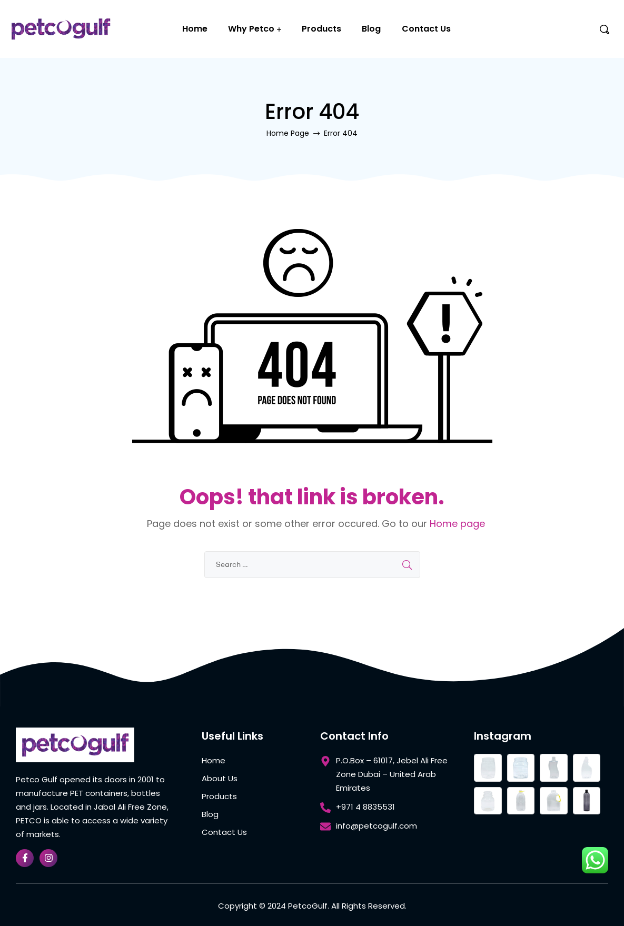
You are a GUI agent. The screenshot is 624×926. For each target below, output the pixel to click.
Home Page (287, 133)
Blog (371, 29)
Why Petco (251, 29)
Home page (457, 523)
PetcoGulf (308, 905)
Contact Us (426, 29)
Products (321, 29)
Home (194, 29)
